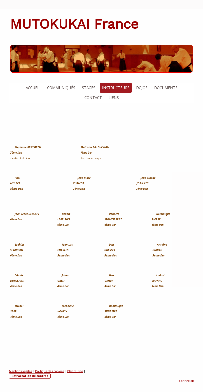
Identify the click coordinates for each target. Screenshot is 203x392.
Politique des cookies (49, 371)
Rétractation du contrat (30, 376)
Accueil (33, 87)
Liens (114, 97)
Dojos (141, 87)
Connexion (186, 381)
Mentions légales (20, 371)
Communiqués (61, 87)
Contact (93, 97)
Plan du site (75, 371)
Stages (88, 87)
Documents (165, 87)
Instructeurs (115, 87)
